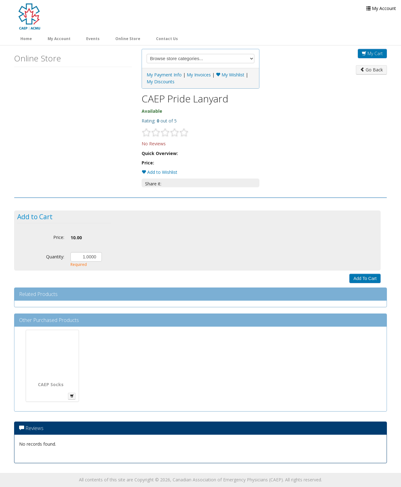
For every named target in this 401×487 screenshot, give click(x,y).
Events (93, 38)
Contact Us (167, 38)
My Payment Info (164, 75)
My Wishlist (230, 75)
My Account (59, 38)
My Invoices (199, 75)
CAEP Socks (51, 384)
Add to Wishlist (159, 172)
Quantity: (55, 257)
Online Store (127, 38)
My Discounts (160, 82)
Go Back (371, 70)
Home (26, 38)
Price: (58, 237)
